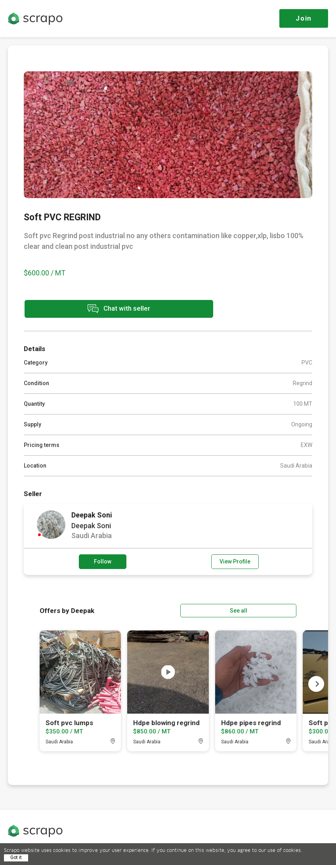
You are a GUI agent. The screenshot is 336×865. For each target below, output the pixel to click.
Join (304, 18)
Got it (16, 857)
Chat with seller (94, 309)
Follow (102, 561)
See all (274, 609)
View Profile (235, 561)
